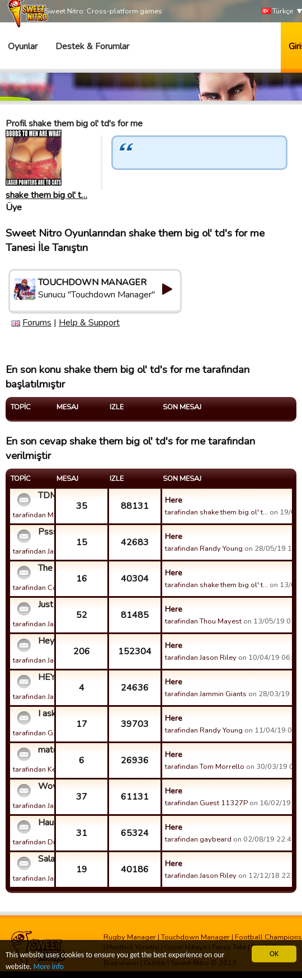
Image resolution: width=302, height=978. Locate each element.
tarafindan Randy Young (204, 549)
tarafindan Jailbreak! (45, 660)
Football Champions (268, 937)
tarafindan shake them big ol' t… (216, 512)
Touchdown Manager (195, 937)
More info (49, 966)
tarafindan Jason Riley (201, 658)
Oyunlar (22, 46)
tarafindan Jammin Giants (54, 551)
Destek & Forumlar (92, 46)
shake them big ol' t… (46, 195)
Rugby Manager (129, 937)
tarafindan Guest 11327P (206, 803)
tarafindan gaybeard (198, 839)
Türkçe (277, 11)
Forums (36, 322)
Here (173, 499)
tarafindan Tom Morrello (204, 767)
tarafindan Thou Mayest (203, 621)
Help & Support (89, 322)
